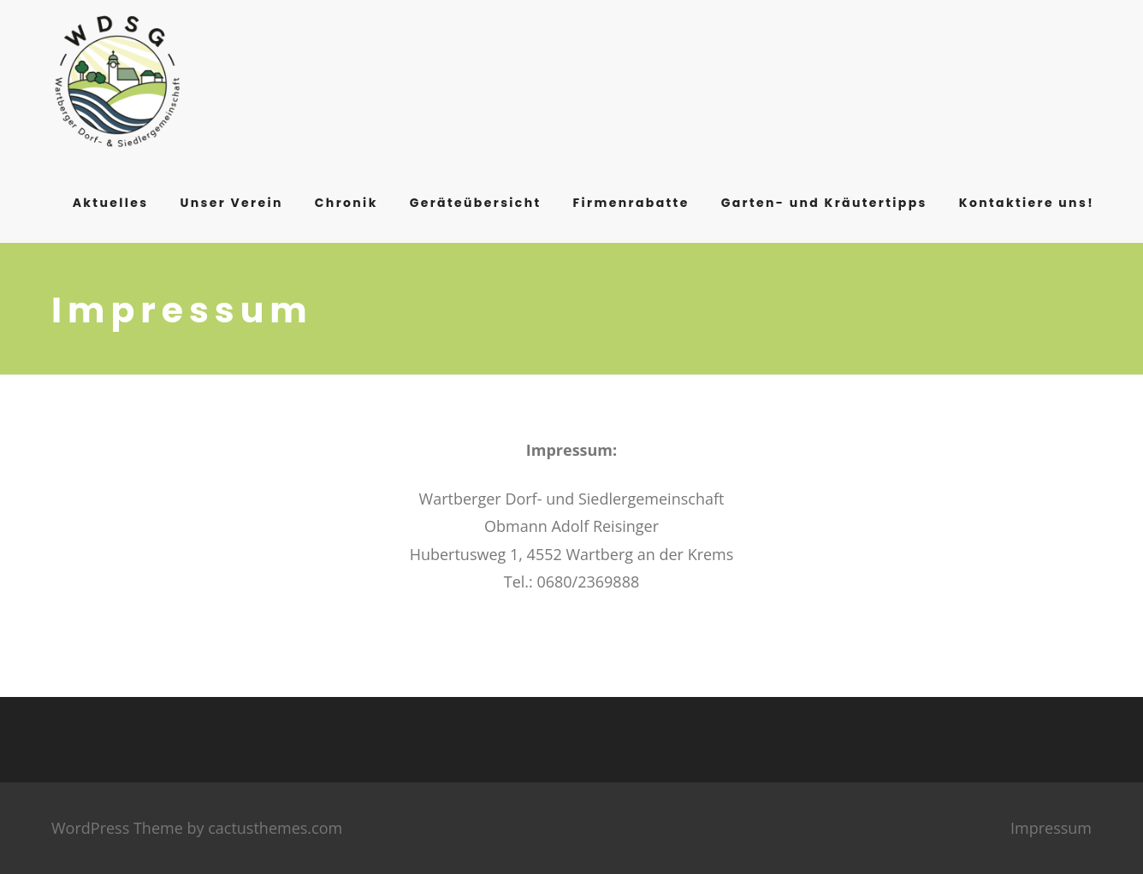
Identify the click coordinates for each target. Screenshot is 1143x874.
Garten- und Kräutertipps (824, 202)
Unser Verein (231, 202)
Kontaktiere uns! (1026, 202)
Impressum (1051, 828)
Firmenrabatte (631, 202)
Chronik (346, 202)
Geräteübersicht (476, 202)
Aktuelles (111, 202)
